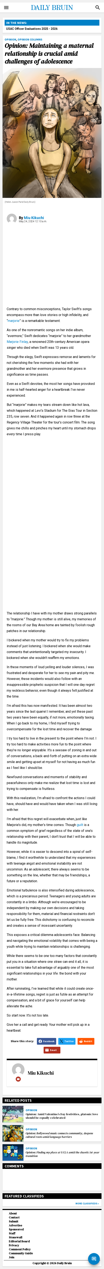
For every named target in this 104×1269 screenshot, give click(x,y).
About (13, 1213)
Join (11, 1257)
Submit (13, 1221)
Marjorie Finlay (17, 342)
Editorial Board (19, 1241)
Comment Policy (20, 1249)
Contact (14, 1217)
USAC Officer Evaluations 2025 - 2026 (31, 28)
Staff (12, 1233)
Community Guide (21, 1253)
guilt (80, 825)
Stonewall (15, 1237)
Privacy (14, 1245)
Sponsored (16, 1229)
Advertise (15, 1225)
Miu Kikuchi (34, 218)
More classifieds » (87, 1203)
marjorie (14, 321)
